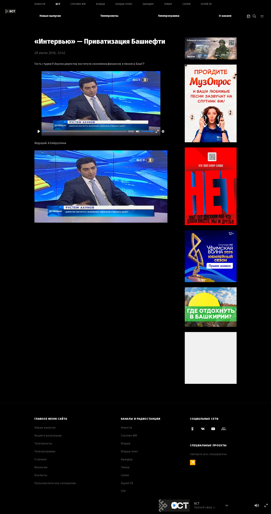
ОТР (123, 491)
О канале (225, 15)
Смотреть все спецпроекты (208, 454)
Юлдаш (100, 4)
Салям (186, 4)
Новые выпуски (50, 15)
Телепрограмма (168, 15)
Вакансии (40, 467)
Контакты (40, 475)
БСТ (58, 4)
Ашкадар (148, 4)
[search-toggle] (254, 16)
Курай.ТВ (206, 4)
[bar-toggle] (262, 16)
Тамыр (168, 4)
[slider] (85, 131)
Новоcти (39, 4)
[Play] (39, 131)
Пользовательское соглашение (55, 483)
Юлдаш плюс (123, 4)
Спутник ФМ (78, 4)
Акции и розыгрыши (48, 435)
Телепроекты (109, 15)
